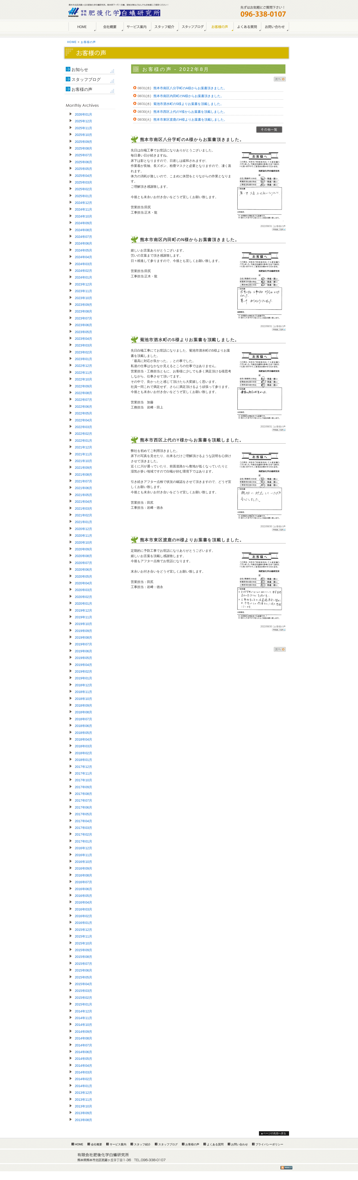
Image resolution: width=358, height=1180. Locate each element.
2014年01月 (83, 1086)
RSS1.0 (286, 1167)
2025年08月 (83, 148)
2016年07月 (83, 882)
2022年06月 (83, 406)
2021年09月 (83, 467)
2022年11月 (83, 372)
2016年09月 (83, 868)
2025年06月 (83, 162)
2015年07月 (83, 963)
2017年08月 (83, 794)
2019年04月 (83, 665)
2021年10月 (83, 461)
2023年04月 (83, 338)
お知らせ (80, 69)
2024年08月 (83, 230)
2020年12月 (83, 529)
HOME (82, 27)
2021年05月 (83, 495)
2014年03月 (83, 1072)
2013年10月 (83, 1106)
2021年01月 (83, 522)
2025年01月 (83, 196)
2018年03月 (83, 746)
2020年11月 (83, 535)
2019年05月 (83, 658)
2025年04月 (83, 176)
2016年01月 (83, 923)
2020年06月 (83, 569)
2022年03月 (83, 427)
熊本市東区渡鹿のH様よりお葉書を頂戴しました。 (190, 119)
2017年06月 (83, 807)
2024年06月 (83, 243)
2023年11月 (83, 291)
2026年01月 (83, 114)
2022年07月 (83, 400)
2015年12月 (83, 930)
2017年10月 (83, 780)
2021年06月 (83, 488)
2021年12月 (83, 447)
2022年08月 (83, 393)
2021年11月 (83, 454)
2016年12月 (83, 848)
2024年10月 (83, 216)
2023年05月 (83, 332)
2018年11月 (83, 692)
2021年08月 (83, 474)
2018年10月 (83, 699)
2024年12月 (83, 203)
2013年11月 (83, 1099)
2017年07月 (83, 800)
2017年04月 (83, 821)
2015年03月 (83, 991)
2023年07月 (83, 318)
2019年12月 (83, 610)
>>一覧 (269, 129)
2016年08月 (83, 875)
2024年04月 (83, 257)
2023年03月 (83, 345)
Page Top (279, 229)
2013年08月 (83, 1120)
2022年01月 (83, 440)
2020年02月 (83, 597)
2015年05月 (83, 977)
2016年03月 (83, 909)
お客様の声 (219, 27)
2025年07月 (83, 155)
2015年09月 (83, 950)
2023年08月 (83, 311)
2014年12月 (83, 1011)
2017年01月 (83, 841)
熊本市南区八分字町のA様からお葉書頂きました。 (190, 88)
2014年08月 (83, 1038)
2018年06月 (83, 726)
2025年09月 (83, 142)
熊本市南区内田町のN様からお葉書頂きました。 (188, 96)
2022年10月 (83, 379)
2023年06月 (83, 325)
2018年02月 (83, 753)
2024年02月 (83, 271)
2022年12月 (83, 366)
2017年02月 (83, 834)
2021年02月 (83, 515)
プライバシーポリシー (269, 1144)
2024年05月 (83, 250)
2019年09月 (83, 631)
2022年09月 (83, 386)
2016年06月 (83, 889)
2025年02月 (83, 189)
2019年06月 (83, 651)
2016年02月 (83, 916)
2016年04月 (83, 902)
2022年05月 (83, 413)
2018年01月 (83, 760)
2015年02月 (83, 997)
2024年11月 (83, 209)
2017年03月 (83, 828)
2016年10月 (83, 862)
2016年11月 (83, 855)
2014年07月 (83, 1045)
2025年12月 (83, 121)
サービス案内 (137, 27)
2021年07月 (83, 481)
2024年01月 (83, 277)
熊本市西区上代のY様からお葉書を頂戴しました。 (190, 111)
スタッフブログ (86, 79)
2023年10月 (83, 298)
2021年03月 (83, 508)
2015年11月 (83, 936)
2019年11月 (83, 617)
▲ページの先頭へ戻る (273, 1133)
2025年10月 (83, 135)
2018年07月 (83, 719)
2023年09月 (83, 304)
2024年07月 (83, 237)
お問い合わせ (275, 27)
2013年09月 (83, 1113)
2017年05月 (83, 814)
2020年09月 (83, 549)
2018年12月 (83, 685)
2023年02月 (83, 352)
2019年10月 (83, 624)
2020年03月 (83, 590)
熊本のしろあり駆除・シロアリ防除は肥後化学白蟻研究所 (114, 12)
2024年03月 (83, 264)
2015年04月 (83, 984)
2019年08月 (83, 637)
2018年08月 (83, 712)
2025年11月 (83, 128)
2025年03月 (83, 182)
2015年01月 (83, 1004)
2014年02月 (83, 1079)
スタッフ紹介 (165, 27)
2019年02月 (83, 671)
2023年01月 (83, 359)
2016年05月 (83, 896)
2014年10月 (83, 1025)
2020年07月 (83, 563)
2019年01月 (83, 678)
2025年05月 (83, 169)
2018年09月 (83, 705)
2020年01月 (83, 603)
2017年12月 (83, 767)
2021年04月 (83, 501)
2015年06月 (83, 970)
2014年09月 (83, 1031)
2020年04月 (83, 583)
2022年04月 (83, 420)
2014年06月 (83, 1052)
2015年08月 (83, 957)
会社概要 (110, 27)
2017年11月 (83, 773)
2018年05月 (83, 733)
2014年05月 (83, 1058)
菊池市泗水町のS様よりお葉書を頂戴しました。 (188, 104)
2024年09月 (83, 223)
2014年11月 (83, 1018)
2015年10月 (83, 943)
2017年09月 (83, 787)
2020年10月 (83, 542)
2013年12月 (83, 1092)
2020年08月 (83, 556)
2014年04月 (83, 1065)
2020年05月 (83, 576)
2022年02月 (83, 433)
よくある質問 (247, 27)
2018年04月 (83, 739)
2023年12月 (83, 284)
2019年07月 (83, 644)
